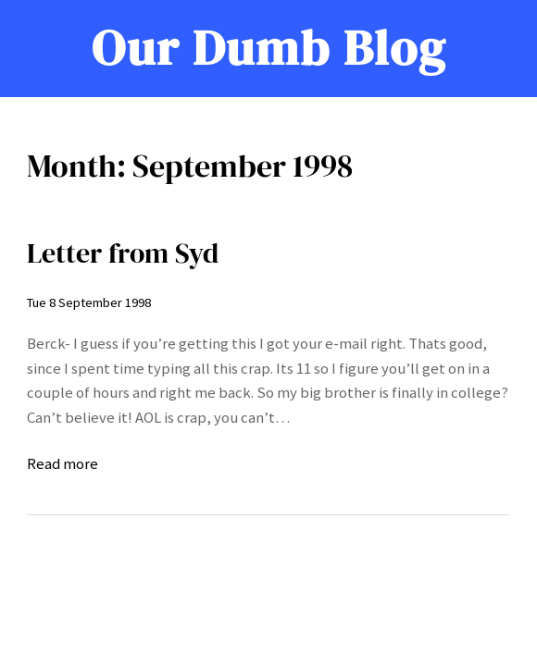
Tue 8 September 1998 (89, 302)
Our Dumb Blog (269, 47)
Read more (62, 464)
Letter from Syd (123, 253)
